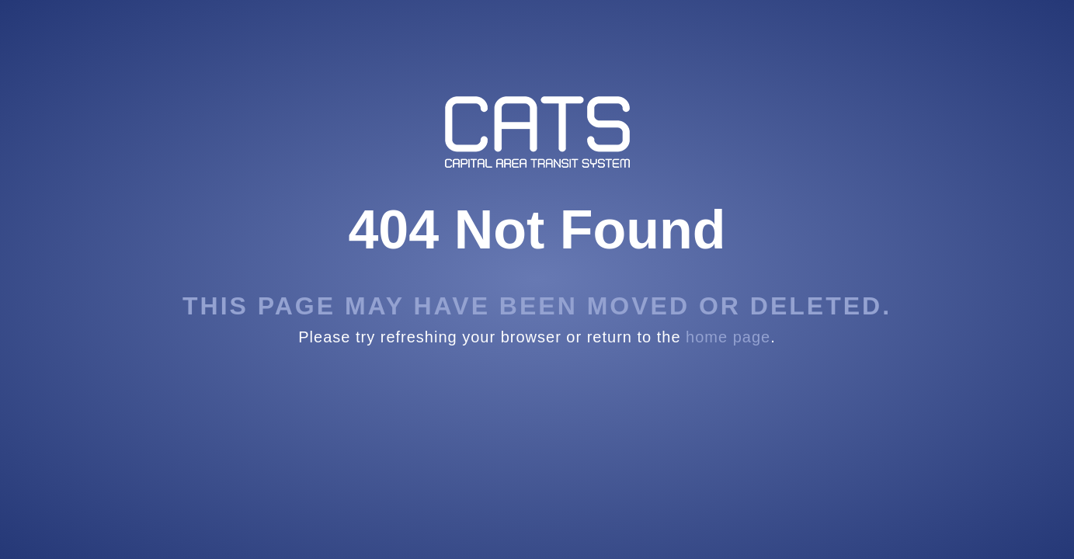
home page (728, 336)
